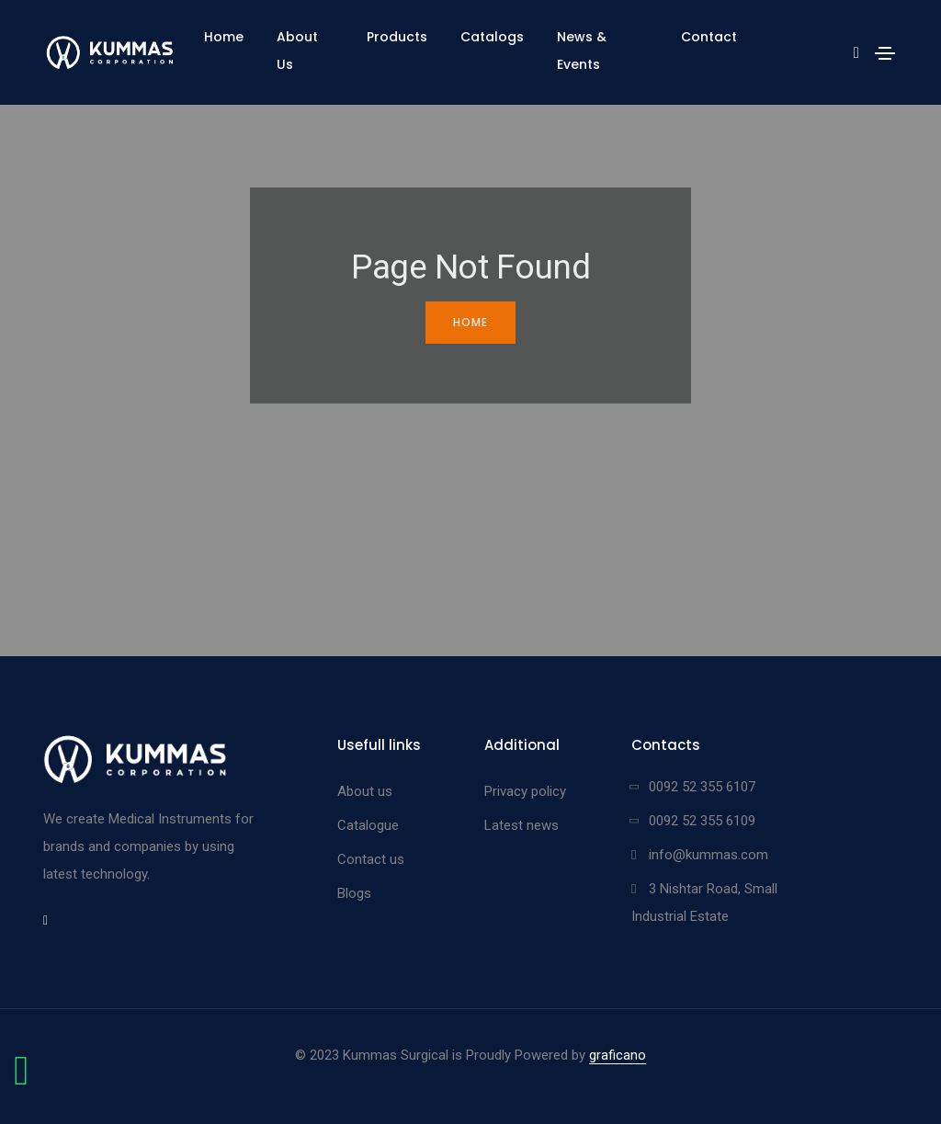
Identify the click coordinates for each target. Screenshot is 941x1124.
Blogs (354, 893)
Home (224, 37)
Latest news (521, 825)
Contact (709, 37)
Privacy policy (525, 791)
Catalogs (492, 37)
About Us (297, 51)
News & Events (582, 51)
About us (364, 791)
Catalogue (368, 825)
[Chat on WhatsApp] (21, 1080)
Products (397, 37)
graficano (617, 1055)
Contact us (370, 859)
